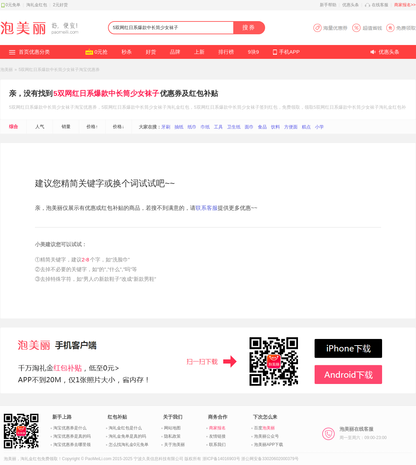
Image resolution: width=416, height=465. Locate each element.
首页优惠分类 (34, 52)
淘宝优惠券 (85, 107)
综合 (13, 126)
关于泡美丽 (174, 444)
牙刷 (165, 126)
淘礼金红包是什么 (125, 428)
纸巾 (192, 126)
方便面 (291, 126)
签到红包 (269, 107)
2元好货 (60, 4)
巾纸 (205, 126)
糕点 (306, 126)
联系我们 (217, 444)
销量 (66, 126)
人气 (39, 126)
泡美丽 (6, 69)
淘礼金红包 (36, 4)
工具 (218, 126)
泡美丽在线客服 (363, 433)
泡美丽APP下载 (268, 444)
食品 (262, 126)
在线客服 (380, 4)
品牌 (175, 52)
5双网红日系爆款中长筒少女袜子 (106, 93)
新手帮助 (328, 4)
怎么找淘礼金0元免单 (128, 444)
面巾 (249, 126)
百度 (264, 428)
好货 (151, 52)
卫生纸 (234, 126)
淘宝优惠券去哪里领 (72, 444)
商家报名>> (405, 4)
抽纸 (178, 126)
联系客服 (207, 208)
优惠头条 (350, 4)
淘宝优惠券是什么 (70, 428)
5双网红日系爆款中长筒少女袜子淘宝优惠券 (59, 69)
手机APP (289, 52)
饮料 (275, 126)
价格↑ (92, 126)
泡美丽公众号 (266, 436)
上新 (199, 52)
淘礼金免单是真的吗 (127, 436)
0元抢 (101, 52)
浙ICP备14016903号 (221, 458)
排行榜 (226, 52)
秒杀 (126, 52)
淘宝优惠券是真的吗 (72, 436)
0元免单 (13, 4)
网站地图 (172, 428)
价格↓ (118, 126)
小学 (319, 126)
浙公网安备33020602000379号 (269, 458)
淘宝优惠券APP (364, 28)
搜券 (248, 27)
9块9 (253, 52)
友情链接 (217, 436)
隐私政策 (172, 436)
